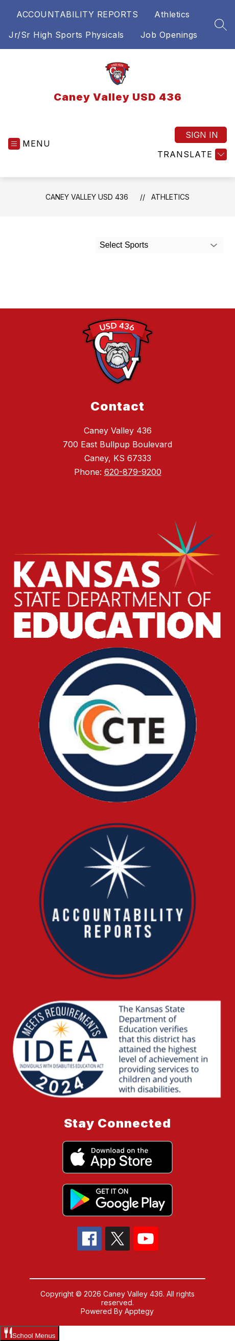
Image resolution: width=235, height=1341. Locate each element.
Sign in (201, 135)
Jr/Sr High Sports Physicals (66, 35)
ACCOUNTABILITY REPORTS (77, 14)
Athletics (172, 14)
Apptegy (139, 1311)
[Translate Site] (191, 154)
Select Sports (124, 245)
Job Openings (169, 35)
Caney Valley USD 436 (86, 197)
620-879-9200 (132, 472)
